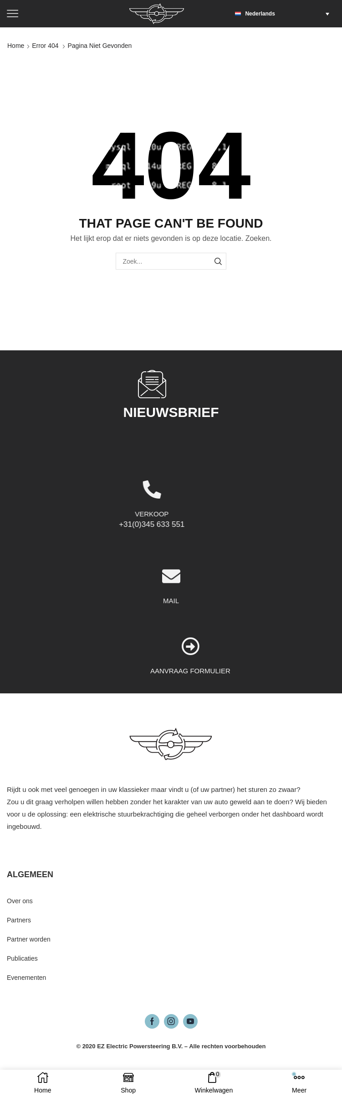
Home (15, 45)
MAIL (171, 653)
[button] (284, 13)
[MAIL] (171, 629)
